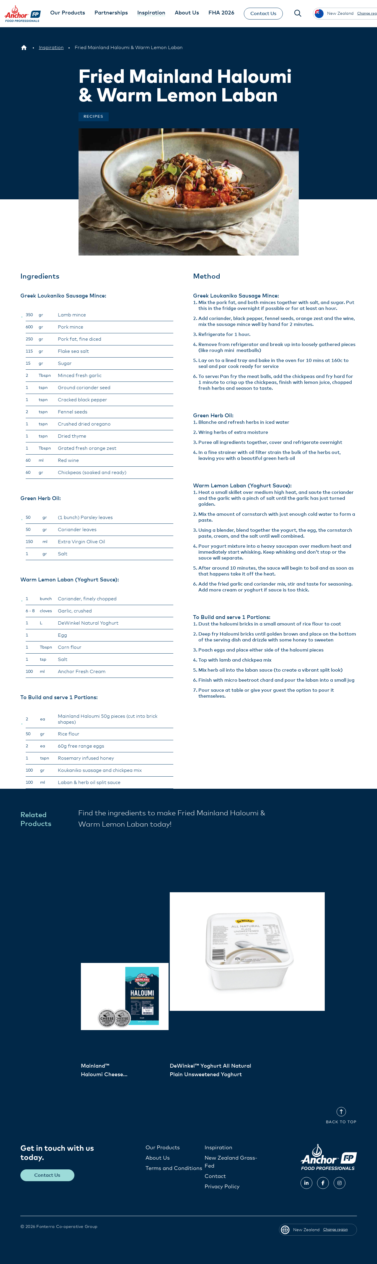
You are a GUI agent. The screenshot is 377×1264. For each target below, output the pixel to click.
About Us (158, 1158)
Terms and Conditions (174, 1168)
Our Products (163, 1147)
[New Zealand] (23, 47)
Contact (215, 1176)
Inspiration (218, 1147)
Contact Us (263, 13)
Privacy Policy (222, 1186)
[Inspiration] (51, 47)
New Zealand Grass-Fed (231, 1162)
